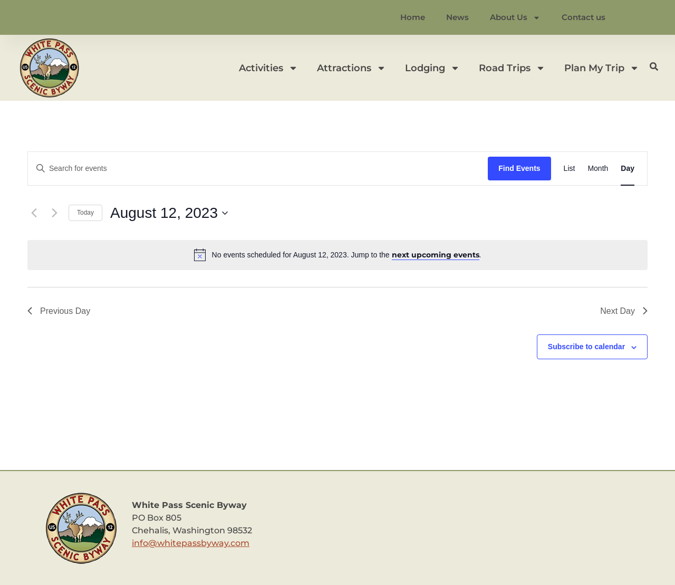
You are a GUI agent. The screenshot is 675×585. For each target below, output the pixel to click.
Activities (268, 68)
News (457, 17)
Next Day (624, 310)
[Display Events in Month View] (597, 168)
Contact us (583, 17)
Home (412, 17)
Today (85, 212)
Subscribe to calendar (586, 346)
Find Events (519, 168)
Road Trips (512, 68)
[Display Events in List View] (569, 168)
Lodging (432, 68)
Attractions (351, 68)
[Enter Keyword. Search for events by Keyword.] (258, 168)
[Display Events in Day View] (627, 168)
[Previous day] (33, 213)
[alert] (337, 255)
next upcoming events (435, 255)
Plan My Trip (601, 68)
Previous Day (58, 310)
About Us (515, 17)
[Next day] (54, 213)
